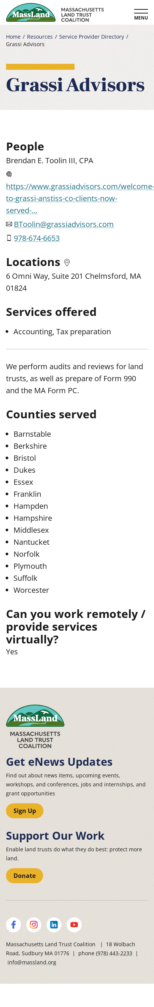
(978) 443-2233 (114, 953)
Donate (24, 876)
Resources (40, 36)
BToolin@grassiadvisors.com (64, 224)
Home (13, 36)
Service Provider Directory (91, 36)
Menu (141, 18)
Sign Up (24, 811)
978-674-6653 (37, 238)
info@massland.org (31, 962)
